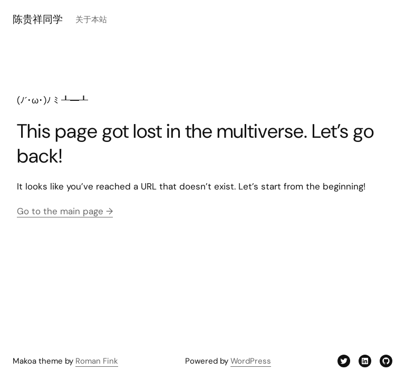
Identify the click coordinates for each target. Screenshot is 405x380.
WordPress (250, 361)
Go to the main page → (65, 211)
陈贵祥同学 (38, 19)
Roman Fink (96, 361)
